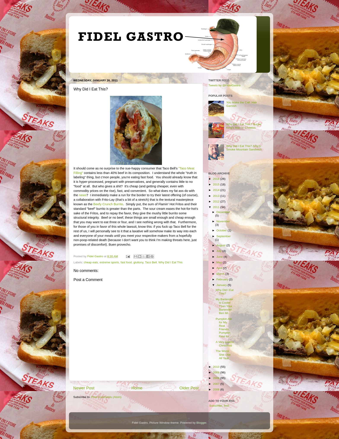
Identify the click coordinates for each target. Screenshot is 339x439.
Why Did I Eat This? (225, 291)
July (219, 251)
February (222, 279)
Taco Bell (151, 262)
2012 (216, 201)
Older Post (189, 388)
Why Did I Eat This (170, 262)
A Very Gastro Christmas (225, 343)
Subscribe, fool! (218, 405)
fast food (126, 262)
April (219, 268)
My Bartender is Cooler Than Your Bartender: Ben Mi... (224, 306)
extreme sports (109, 262)
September (223, 236)
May (219, 262)
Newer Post (83, 388)
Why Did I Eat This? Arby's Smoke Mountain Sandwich (244, 147)
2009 (216, 372)
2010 (216, 366)
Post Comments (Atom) (106, 397)
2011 (216, 207)
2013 (216, 195)
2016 (216, 178)
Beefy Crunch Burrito (108, 204)
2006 (216, 389)
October (222, 230)
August (221, 245)
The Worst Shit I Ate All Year (223, 354)
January (222, 285)
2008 (216, 378)
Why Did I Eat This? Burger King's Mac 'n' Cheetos (243, 126)
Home (136, 388)
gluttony (138, 262)
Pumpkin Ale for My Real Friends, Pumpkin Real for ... (224, 327)
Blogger (201, 422)
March (220, 273)
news (82, 195)
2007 (216, 383)
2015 (216, 184)
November (223, 221)
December (223, 212)
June (220, 256)
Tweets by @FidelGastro (224, 85)
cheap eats (91, 262)
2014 (216, 190)
